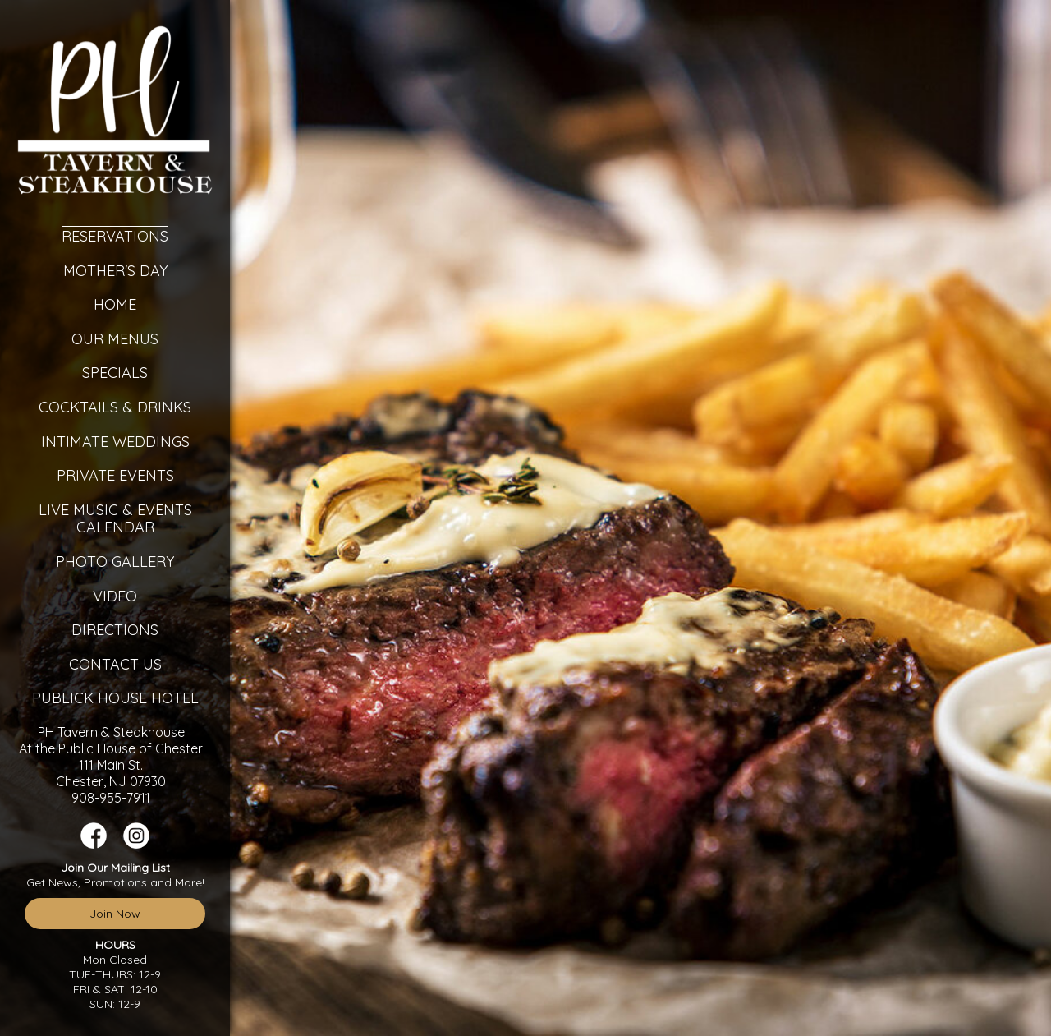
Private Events (115, 475)
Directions (114, 629)
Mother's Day (115, 270)
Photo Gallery (115, 561)
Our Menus (114, 338)
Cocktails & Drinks (115, 407)
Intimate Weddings (115, 441)
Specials (115, 372)
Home (115, 304)
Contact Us (115, 664)
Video (115, 596)
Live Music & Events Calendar (115, 518)
